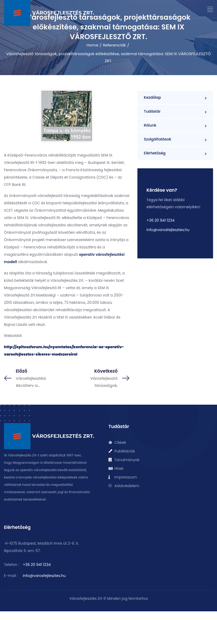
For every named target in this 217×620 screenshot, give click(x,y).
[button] (210, 9)
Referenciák (114, 45)
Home (93, 45)
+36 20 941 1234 (160, 220)
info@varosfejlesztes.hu (168, 229)
